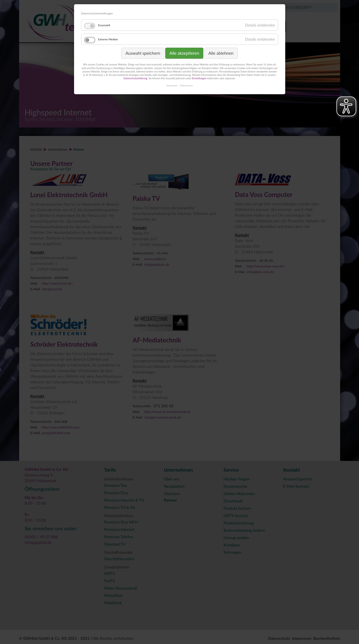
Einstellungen (199, 78)
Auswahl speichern (143, 53)
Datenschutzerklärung (135, 78)
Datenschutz (186, 85)
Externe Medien (108, 39)
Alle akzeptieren (184, 53)
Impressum (171, 85)
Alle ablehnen (220, 53)
